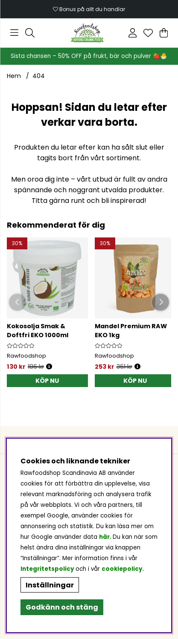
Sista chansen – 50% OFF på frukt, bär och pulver (82, 56)
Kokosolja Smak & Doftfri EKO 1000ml (37, 330)
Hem (14, 76)
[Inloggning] (132, 33)
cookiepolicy (122, 569)
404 (38, 76)
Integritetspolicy (47, 569)
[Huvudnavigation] (14, 33)
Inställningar (50, 585)
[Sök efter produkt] (30, 33)
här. (106, 537)
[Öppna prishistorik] (49, 366)
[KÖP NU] (47, 380)
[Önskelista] (148, 33)
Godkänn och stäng (62, 607)
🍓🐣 (160, 56)
